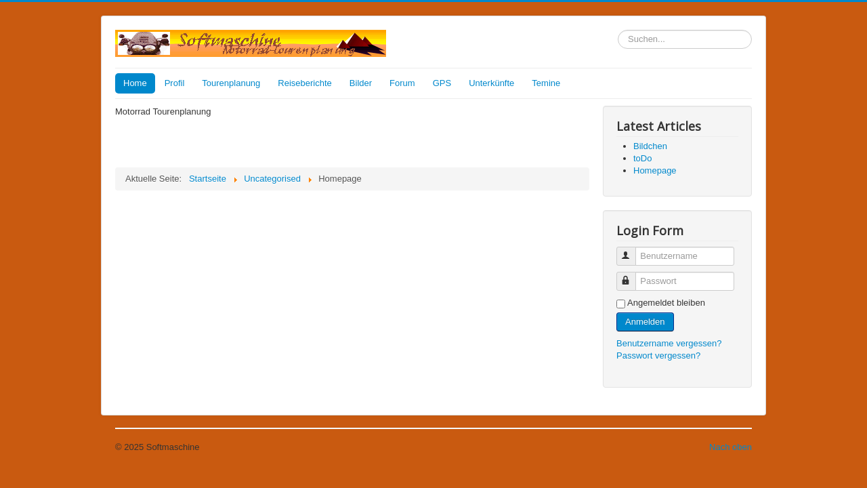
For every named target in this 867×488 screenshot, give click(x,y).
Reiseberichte (305, 83)
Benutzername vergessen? (668, 343)
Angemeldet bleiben (666, 303)
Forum (402, 83)
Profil (175, 83)
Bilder (361, 83)
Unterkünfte (491, 83)
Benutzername (632, 250)
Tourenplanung (231, 83)
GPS (442, 83)
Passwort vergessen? (658, 355)
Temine (546, 83)
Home (135, 83)
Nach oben (730, 447)
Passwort (632, 275)
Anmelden (645, 322)
